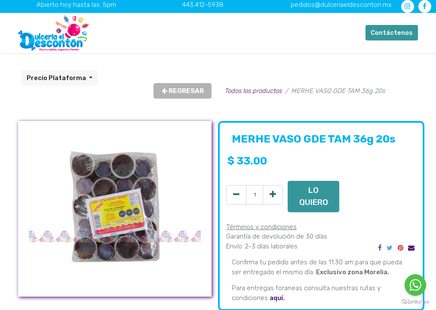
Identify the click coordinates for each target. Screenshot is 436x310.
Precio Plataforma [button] (57, 78)
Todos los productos (253, 91)
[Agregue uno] (273, 195)
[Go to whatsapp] (415, 285)
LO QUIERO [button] (313, 196)
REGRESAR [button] (183, 91)
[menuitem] (156, 33)
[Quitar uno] (236, 195)
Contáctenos (392, 33)
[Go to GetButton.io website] (415, 301)
